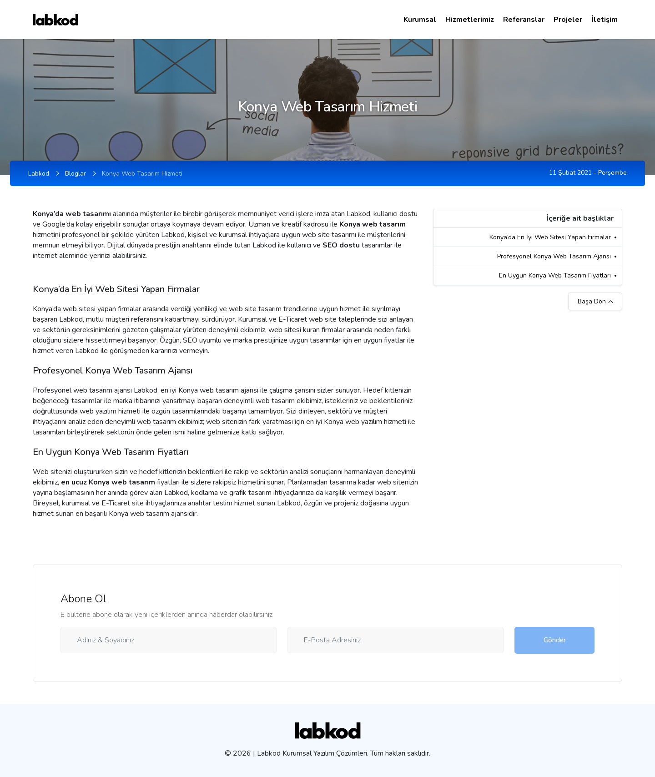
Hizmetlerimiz (469, 20)
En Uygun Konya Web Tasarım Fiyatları (555, 275)
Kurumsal (419, 20)
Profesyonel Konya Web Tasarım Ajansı (554, 256)
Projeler (568, 20)
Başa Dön (595, 301)
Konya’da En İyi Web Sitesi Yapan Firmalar (550, 237)
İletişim (604, 20)
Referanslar (523, 20)
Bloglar (75, 173)
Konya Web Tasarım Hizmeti (142, 173)
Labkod (38, 173)
